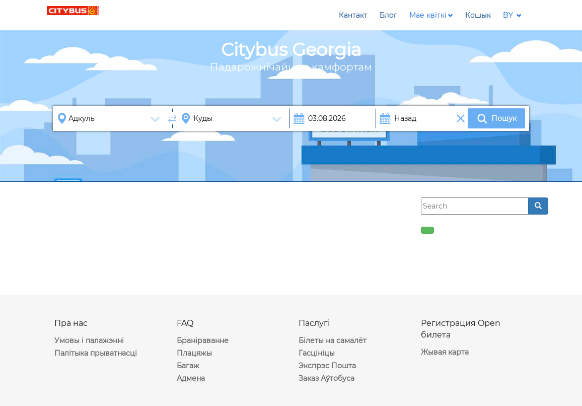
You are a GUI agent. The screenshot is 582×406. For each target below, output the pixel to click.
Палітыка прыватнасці (95, 353)
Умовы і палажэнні (89, 340)
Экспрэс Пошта (327, 365)
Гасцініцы (317, 353)
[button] (431, 15)
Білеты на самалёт (333, 340)
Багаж (188, 365)
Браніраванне (203, 340)
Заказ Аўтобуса (326, 378)
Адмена (191, 378)
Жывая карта (445, 352)
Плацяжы (194, 353)
